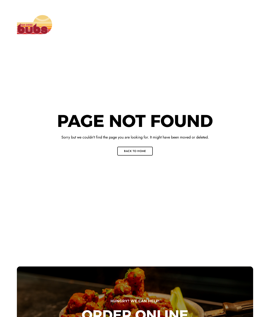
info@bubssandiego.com (178, 5)
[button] (235, 24)
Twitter (237, 5)
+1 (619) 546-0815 (111, 5)
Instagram (245, 5)
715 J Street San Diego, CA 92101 (40, 5)
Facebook (231, 5)
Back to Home (135, 151)
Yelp (252, 5)
